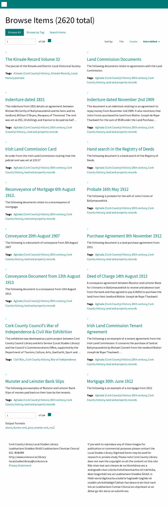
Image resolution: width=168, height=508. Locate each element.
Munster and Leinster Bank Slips (34, 381)
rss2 (51, 427)
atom (8, 427)
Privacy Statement (20, 465)
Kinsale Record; (60, 73)
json (30, 427)
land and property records (121, 82)
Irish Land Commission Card (31, 149)
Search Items (58, 32)
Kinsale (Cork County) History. (32, 73)
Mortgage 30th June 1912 (110, 381)
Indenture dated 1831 (25, 99)
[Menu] (4, 4)
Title (121, 41)
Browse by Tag (35, 32)
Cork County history (37, 359)
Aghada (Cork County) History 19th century (39, 127)
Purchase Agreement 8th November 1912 (124, 236)
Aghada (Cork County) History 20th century (121, 78)
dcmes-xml (20, 427)
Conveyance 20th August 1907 (32, 236)
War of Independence (63, 359)
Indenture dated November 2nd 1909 (120, 99)
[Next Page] (49, 40)
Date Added (150, 41)
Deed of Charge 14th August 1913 (117, 276)
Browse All (14, 32)
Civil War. (19, 359)
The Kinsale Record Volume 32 (32, 59)
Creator (133, 41)
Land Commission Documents (114, 59)
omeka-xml (41, 427)
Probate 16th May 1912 (107, 189)
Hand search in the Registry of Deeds (120, 149)
